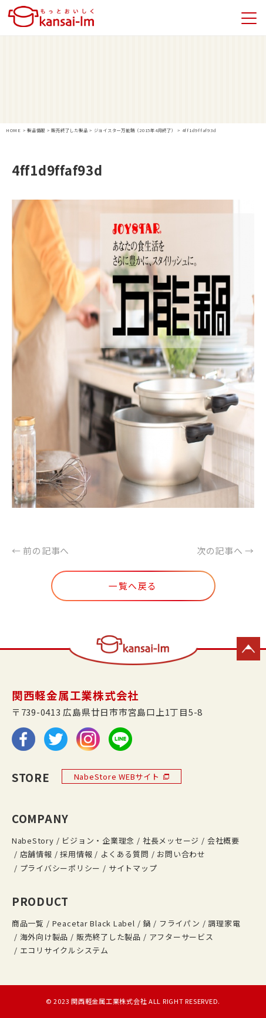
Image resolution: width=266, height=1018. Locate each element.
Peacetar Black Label (93, 923)
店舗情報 (36, 853)
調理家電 (224, 923)
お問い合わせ (181, 853)
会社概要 (223, 840)
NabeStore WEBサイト (121, 776)
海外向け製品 (44, 936)
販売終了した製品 (108, 936)
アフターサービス (181, 936)
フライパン (179, 923)
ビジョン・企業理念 (98, 840)
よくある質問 (124, 853)
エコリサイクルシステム (64, 950)
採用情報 (76, 853)
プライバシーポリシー (60, 868)
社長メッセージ (171, 840)
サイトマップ (133, 868)
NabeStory (33, 840)
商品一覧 (28, 923)
